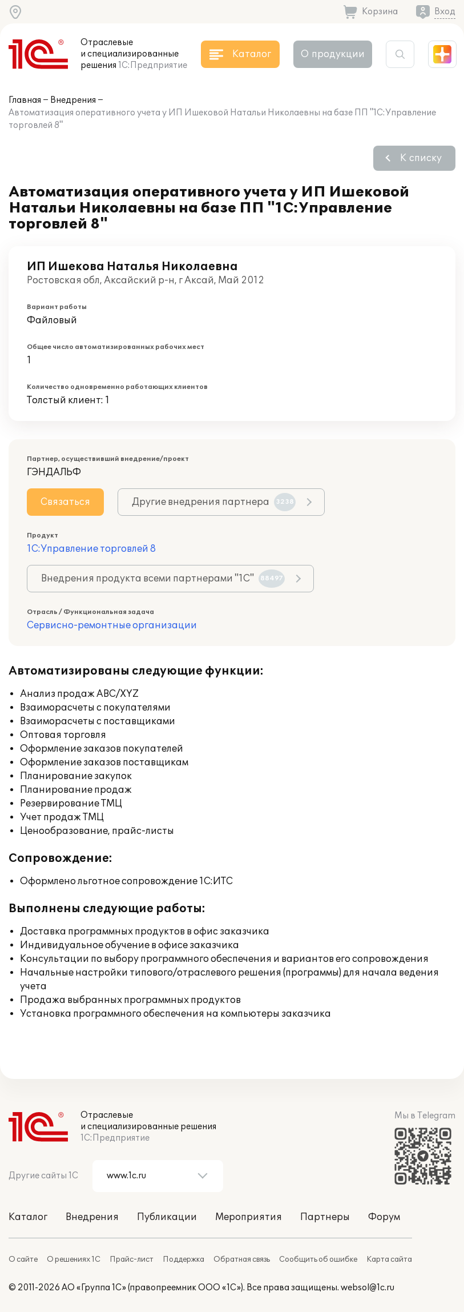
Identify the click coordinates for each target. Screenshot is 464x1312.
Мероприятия (248, 1217)
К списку (421, 158)
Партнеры (325, 1217)
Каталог (28, 1217)
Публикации (167, 1217)
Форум (384, 1217)
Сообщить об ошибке (318, 1259)
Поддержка (183, 1259)
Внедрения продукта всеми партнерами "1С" (163, 578)
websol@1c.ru (367, 1288)
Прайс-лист (132, 1259)
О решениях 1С (73, 1259)
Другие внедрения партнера (214, 502)
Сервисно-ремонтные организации (112, 625)
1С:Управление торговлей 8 (91, 549)
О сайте (23, 1259)
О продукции (333, 54)
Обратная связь (241, 1259)
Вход (444, 12)
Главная (25, 100)
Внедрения (73, 100)
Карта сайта (389, 1259)
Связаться (65, 502)
